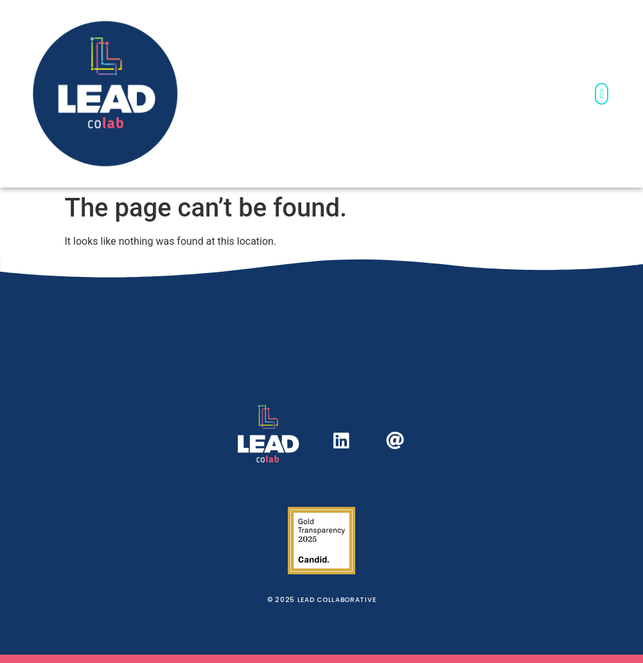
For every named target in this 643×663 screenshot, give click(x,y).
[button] (601, 94)
